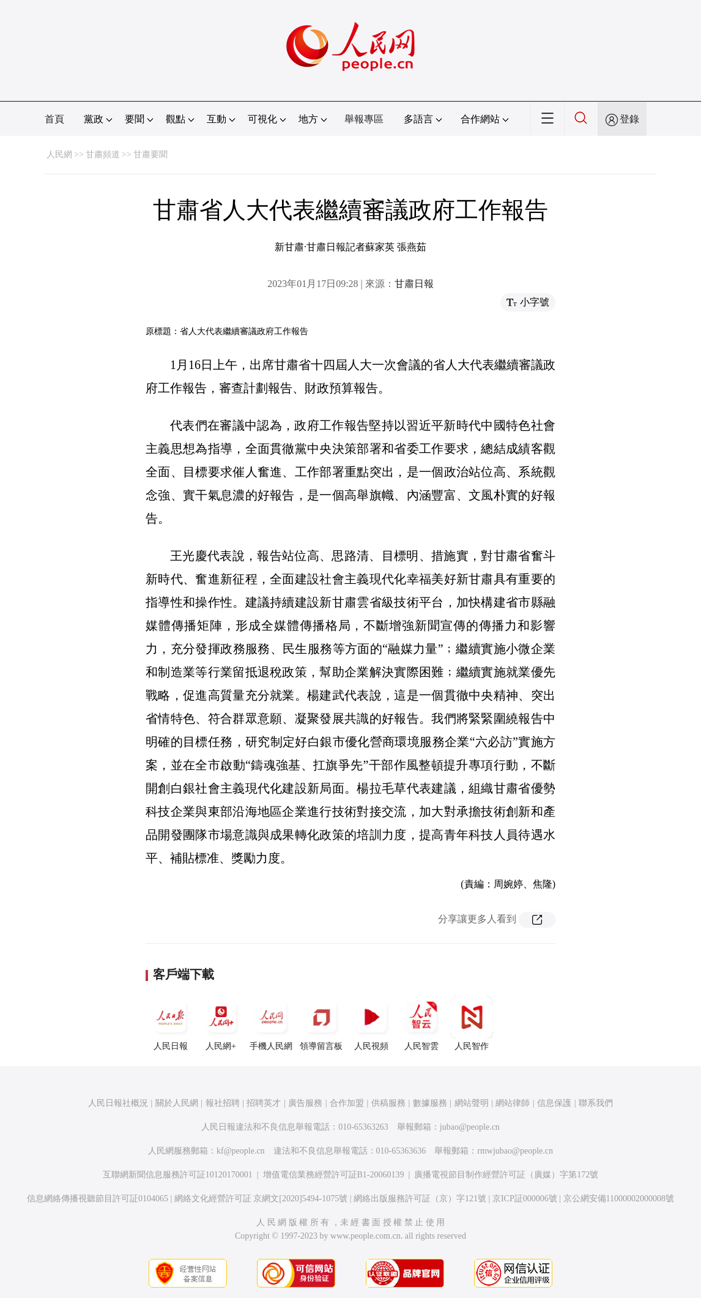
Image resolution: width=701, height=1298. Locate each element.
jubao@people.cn (470, 1127)
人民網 (59, 154)
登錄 (629, 119)
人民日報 (170, 1023)
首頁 (54, 119)
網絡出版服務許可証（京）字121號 (420, 1198)
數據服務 (430, 1103)
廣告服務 (305, 1103)
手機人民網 (271, 1023)
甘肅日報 (414, 283)
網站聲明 (471, 1103)
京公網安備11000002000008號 (618, 1198)
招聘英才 (264, 1103)
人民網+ (220, 1023)
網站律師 (512, 1103)
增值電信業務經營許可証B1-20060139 (333, 1174)
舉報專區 (364, 119)
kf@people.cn (241, 1150)
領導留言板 (321, 1023)
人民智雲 (421, 1023)
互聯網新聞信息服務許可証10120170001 (178, 1174)
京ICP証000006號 (524, 1198)
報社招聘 (223, 1103)
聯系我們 (596, 1103)
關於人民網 (176, 1103)
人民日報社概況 (118, 1103)
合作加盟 (347, 1103)
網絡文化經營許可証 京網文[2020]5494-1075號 (261, 1198)
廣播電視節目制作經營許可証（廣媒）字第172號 (506, 1174)
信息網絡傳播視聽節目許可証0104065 (97, 1198)
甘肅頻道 (103, 154)
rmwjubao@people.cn (515, 1150)
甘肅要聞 (150, 154)
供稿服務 (388, 1103)
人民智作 (471, 1023)
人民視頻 (371, 1023)
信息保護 (554, 1103)
